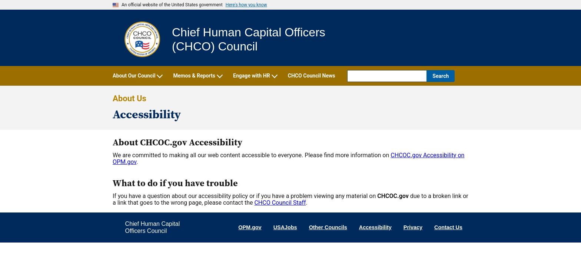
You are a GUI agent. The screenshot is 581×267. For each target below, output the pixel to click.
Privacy (413, 227)
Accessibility (375, 227)
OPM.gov (249, 227)
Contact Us (448, 227)
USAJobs (285, 227)
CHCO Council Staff (280, 202)
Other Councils (328, 227)
